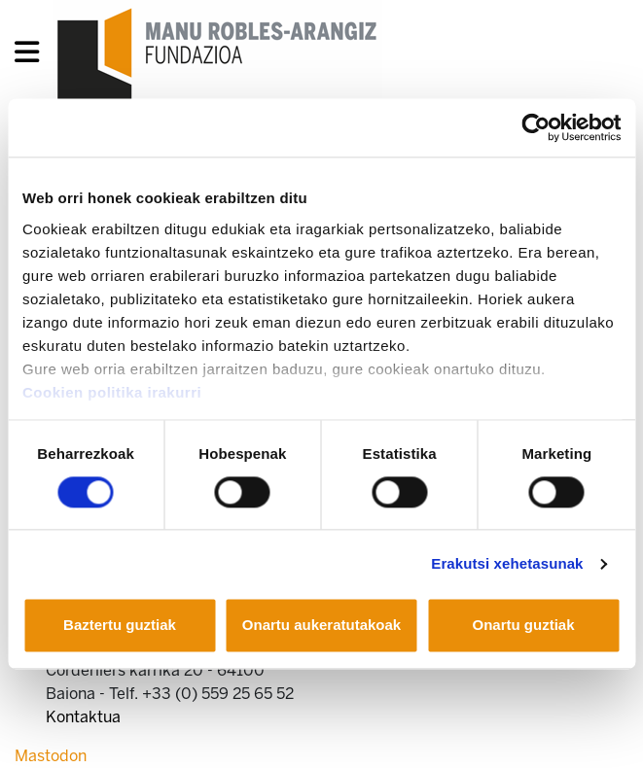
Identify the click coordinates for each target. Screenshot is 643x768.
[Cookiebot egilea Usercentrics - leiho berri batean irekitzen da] (535, 127)
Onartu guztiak (523, 625)
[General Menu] (33, 56)
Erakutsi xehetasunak (507, 563)
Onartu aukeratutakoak (321, 625)
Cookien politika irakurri (111, 392)
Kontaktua (83, 717)
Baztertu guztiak (119, 625)
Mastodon (51, 756)
